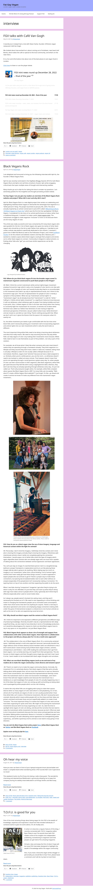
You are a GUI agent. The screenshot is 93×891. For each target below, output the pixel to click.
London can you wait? (11, 151)
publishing (34, 876)
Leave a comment (10, 155)
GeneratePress (56, 888)
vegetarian (11, 878)
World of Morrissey (26, 799)
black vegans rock (15, 746)
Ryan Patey (50, 876)
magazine (22, 876)
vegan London (31, 153)
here (39, 725)
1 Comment (8, 801)
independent (9, 876)
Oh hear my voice (15, 759)
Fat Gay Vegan (10, 4)
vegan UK (47, 153)
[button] (31, 95)
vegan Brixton (15, 153)
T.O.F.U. (56, 876)
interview (8, 153)
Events (4, 14)
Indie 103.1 (8, 797)
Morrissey (46, 797)
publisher (28, 876)
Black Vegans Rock (16, 166)
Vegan (20, 151)
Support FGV (41, 14)
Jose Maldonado (30, 797)
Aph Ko (7, 746)
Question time (32, 795)
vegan (5, 878)
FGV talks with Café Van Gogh (23, 36)
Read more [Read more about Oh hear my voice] (7, 785)
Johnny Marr (21, 797)
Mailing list (51, 14)
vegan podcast (40, 153)
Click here (6, 65)
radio (50, 797)
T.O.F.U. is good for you (19, 812)
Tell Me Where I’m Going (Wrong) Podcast (21, 14)
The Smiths (17, 799)
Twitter (8, 727)
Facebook (35, 727)
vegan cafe (23, 153)
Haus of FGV (8, 744)
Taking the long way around (45, 795)
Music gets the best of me (20, 795)
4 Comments (9, 748)
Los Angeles (39, 797)
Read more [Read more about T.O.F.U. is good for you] (7, 863)
